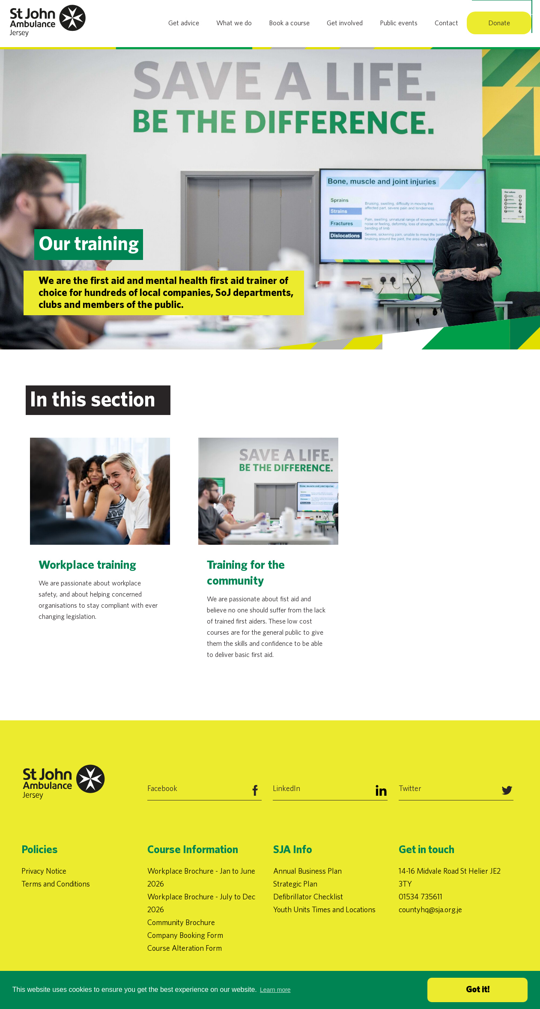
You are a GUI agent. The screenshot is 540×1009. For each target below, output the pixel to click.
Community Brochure (181, 922)
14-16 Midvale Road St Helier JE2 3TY (450, 877)
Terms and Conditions (55, 883)
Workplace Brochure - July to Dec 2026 (201, 903)
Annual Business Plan (307, 870)
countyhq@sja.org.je (430, 909)
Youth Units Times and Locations (324, 909)
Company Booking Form (185, 935)
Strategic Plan (295, 883)
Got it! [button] (477, 989)
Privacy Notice (43, 870)
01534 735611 (420, 896)
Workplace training (87, 565)
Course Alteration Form (184, 947)
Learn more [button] (275, 989)
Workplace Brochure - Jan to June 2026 (201, 877)
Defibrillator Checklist (308, 896)
